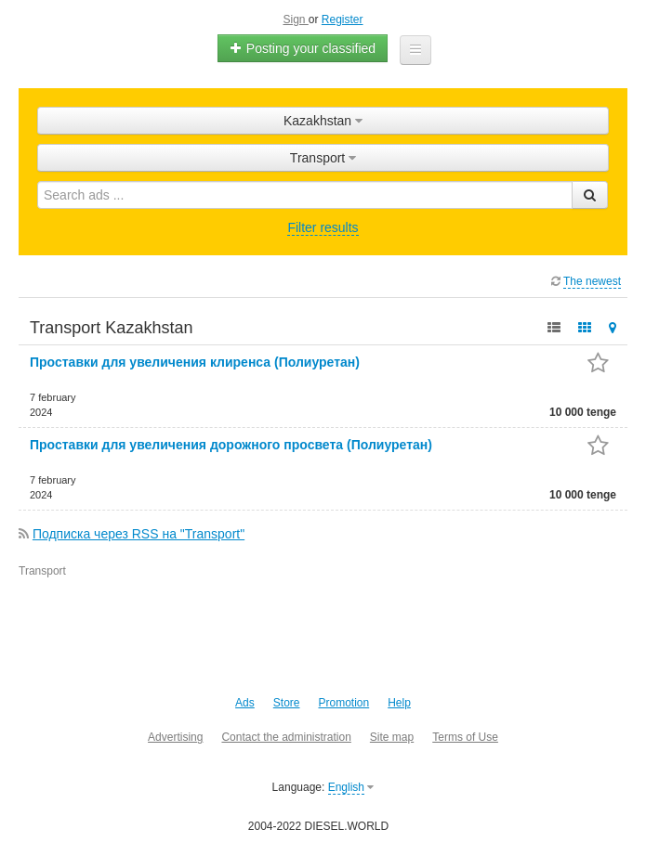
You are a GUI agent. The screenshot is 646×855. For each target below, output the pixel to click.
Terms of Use (465, 737)
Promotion (343, 702)
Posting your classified (303, 48)
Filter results (322, 227)
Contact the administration (285, 737)
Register (342, 19)
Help (399, 702)
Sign (295, 19)
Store (286, 702)
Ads (245, 702)
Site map (392, 737)
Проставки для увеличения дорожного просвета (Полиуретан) (231, 444)
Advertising (175, 737)
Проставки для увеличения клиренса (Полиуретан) (195, 362)
